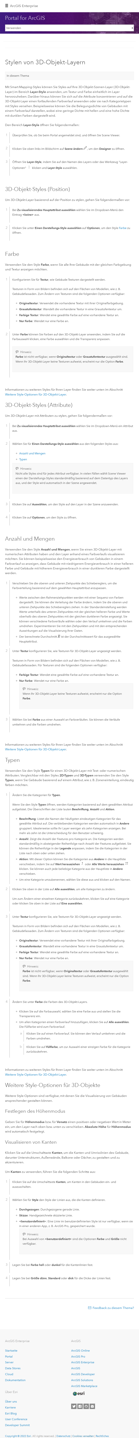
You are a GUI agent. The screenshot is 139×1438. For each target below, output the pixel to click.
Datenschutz (63, 1436)
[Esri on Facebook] (80, 1406)
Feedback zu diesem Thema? (113, 1308)
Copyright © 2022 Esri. (18, 1436)
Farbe (123, 228)
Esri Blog (11, 1413)
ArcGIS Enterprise (82, 1362)
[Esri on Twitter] (74, 1406)
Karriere (10, 1407)
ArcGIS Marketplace (84, 1386)
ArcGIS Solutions (82, 1380)
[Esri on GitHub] (86, 1406)
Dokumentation (15, 1380)
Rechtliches (102, 1436)
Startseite (11, 1350)
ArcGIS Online (80, 1350)
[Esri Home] (78, 1393)
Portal (9, 1356)
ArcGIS (75, 1368)
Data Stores (12, 1368)
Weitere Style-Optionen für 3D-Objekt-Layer (35, 394)
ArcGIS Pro (78, 1356)
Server (9, 1362)
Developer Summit (17, 1425)
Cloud (9, 1374)
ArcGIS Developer (83, 1374)
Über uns (11, 1401)
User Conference (16, 1419)
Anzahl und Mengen (32, 453)
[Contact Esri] (92, 1406)
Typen (23, 459)
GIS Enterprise (24, 6)
